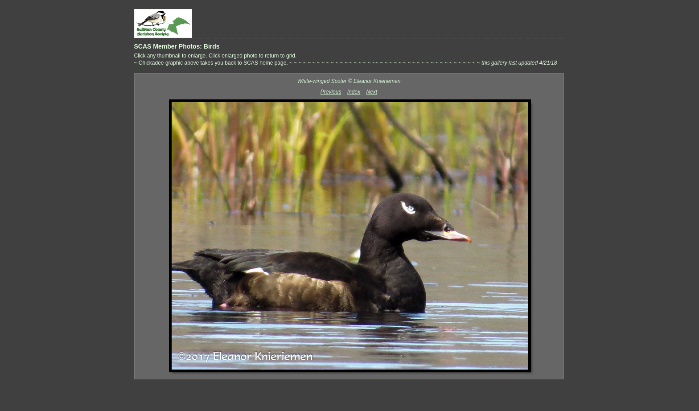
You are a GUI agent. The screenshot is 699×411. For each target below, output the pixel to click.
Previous (331, 92)
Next (372, 92)
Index (353, 92)
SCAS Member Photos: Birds (177, 46)
